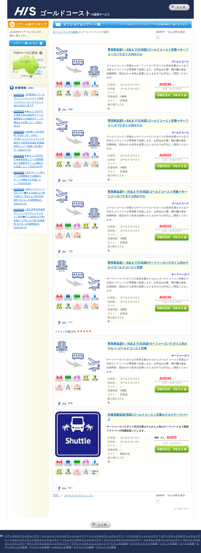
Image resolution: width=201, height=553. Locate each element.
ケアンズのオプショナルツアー (22, 536)
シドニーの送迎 (168, 543)
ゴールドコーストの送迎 (143, 543)
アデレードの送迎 (106, 547)
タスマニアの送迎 (84, 547)
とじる (179, 7)
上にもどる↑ (181, 508)
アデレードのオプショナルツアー (90, 543)
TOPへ (56, 495)
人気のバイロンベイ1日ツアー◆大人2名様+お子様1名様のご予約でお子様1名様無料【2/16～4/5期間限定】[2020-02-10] (29, 196)
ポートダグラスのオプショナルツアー (48, 543)
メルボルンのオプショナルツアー (162, 539)
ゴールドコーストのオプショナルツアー (64, 536)
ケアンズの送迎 (119, 543)
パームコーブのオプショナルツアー (81, 539)
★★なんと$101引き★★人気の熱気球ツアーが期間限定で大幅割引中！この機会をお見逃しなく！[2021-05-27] (28, 118)
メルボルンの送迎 (61, 547)
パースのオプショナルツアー (142, 536)
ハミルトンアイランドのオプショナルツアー (34, 539)
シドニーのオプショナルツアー (106, 536)
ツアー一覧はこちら (27, 43)
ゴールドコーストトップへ (79, 495)
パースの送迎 (186, 543)
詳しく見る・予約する (171, 95)
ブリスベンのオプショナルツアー (122, 539)
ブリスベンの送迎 (39, 547)
